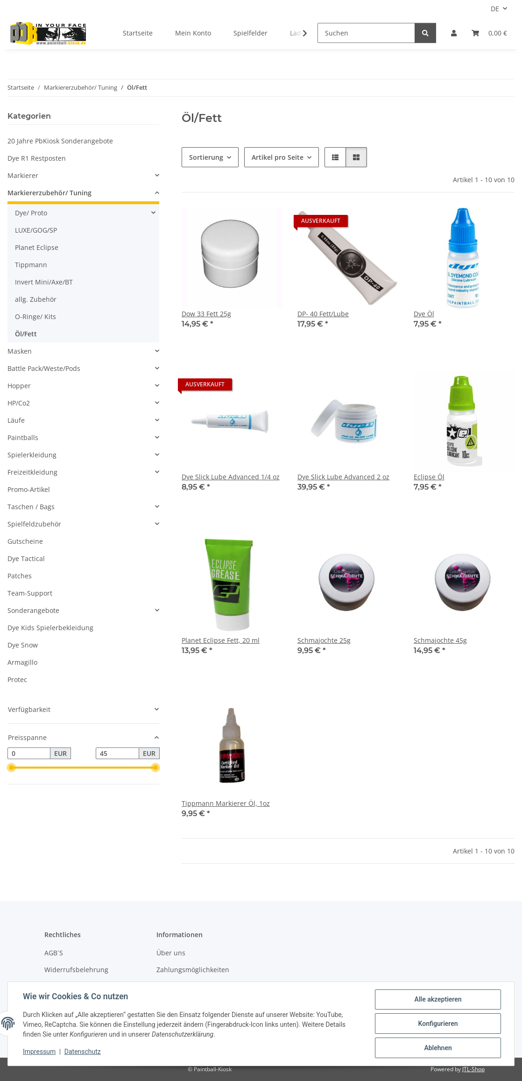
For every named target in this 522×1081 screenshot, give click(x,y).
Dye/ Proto (31, 212)
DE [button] (495, 8)
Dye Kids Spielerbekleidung (50, 627)
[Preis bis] (117, 753)
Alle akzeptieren (437, 999)
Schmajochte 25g (324, 640)
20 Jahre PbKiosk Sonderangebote (60, 140)
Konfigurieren (438, 1023)
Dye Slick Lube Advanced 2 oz (343, 476)
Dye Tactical (26, 558)
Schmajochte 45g (440, 640)
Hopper (19, 385)
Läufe (16, 420)
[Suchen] (366, 33)
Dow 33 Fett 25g (206, 313)
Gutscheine (25, 541)
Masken (19, 351)
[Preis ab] (28, 753)
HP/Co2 (18, 402)
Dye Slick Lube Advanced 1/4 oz (231, 476)
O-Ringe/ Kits (35, 316)
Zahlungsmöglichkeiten (192, 969)
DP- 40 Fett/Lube (323, 313)
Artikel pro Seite (277, 157)
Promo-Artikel (28, 489)
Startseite (138, 32)
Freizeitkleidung (32, 472)
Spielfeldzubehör (34, 523)
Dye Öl (424, 313)
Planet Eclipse (36, 247)
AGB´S (53, 952)
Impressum (39, 1052)
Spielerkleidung (31, 454)
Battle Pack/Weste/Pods (43, 368)
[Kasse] (489, 33)
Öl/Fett (26, 333)
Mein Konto (193, 32)
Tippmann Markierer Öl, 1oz (226, 803)
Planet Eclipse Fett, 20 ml (221, 640)
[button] (454, 33)
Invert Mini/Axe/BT (44, 281)
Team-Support (29, 593)
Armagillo (22, 662)
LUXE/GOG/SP (36, 230)
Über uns (170, 952)
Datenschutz (82, 1052)
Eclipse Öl (429, 476)
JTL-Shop (473, 1069)
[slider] (11, 768)
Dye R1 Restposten (36, 158)
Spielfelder (250, 32)
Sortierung (206, 157)
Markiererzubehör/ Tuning (49, 192)
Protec (17, 679)
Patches (19, 575)
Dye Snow (22, 644)
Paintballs (22, 437)
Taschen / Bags (31, 506)
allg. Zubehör (35, 299)
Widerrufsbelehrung (76, 969)
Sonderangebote (33, 610)
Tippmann (31, 264)
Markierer (22, 175)
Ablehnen (437, 1048)
